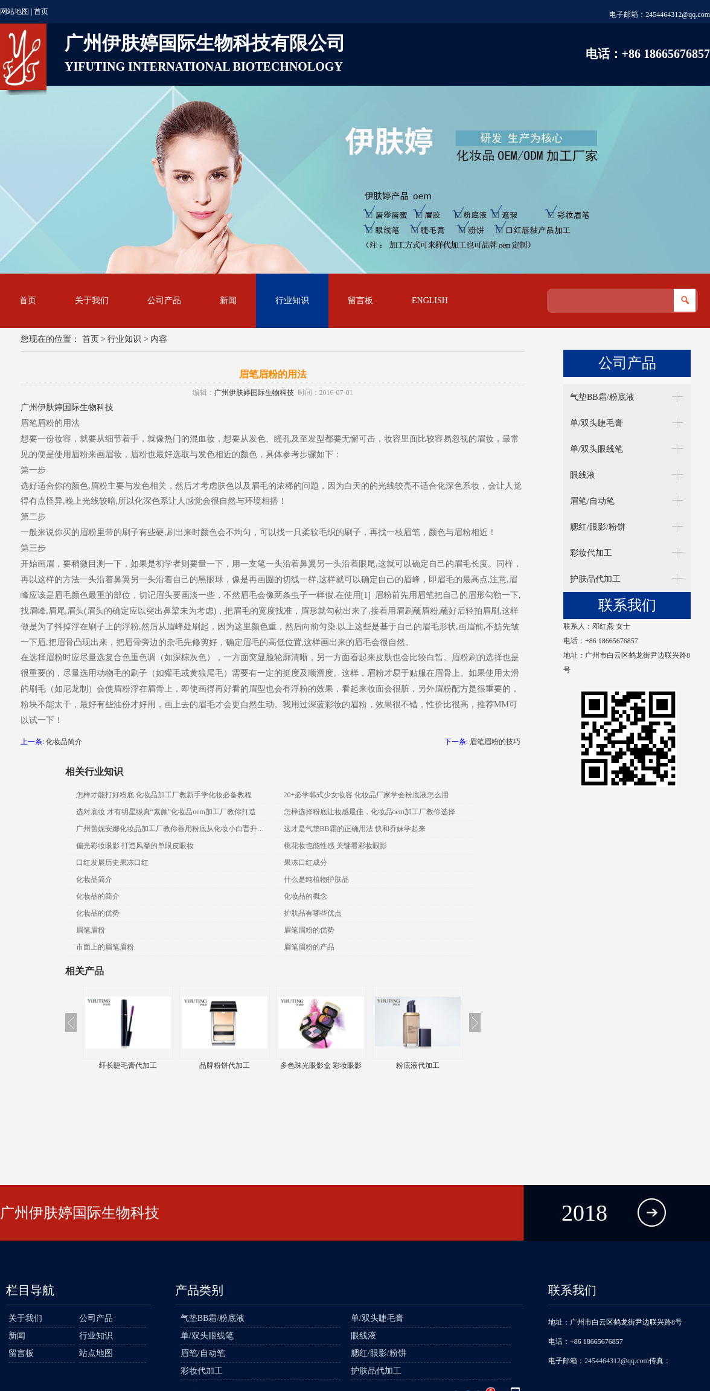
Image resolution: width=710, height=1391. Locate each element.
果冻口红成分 (305, 862)
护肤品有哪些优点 (313, 913)
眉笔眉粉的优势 (309, 930)
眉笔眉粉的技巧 (495, 741)
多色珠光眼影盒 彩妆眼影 (321, 1065)
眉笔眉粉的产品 (309, 947)
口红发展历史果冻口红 (112, 862)
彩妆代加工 (591, 552)
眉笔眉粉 (90, 930)
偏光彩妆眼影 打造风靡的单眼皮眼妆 (135, 845)
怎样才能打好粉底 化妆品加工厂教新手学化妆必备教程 (164, 795)
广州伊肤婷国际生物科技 (254, 392)
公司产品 (164, 300)
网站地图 (14, 11)
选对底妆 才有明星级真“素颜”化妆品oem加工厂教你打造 (166, 812)
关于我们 (92, 300)
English (430, 300)
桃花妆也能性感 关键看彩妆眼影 (335, 845)
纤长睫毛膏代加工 (128, 1065)
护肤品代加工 (595, 578)
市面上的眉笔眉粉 (105, 947)
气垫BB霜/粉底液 (602, 397)
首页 (41, 11)
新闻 (228, 300)
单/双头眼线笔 (596, 449)
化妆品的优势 (98, 913)
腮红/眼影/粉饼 (597, 527)
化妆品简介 (64, 741)
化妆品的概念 (305, 896)
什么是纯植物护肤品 (316, 879)
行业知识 (292, 300)
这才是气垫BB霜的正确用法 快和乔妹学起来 (355, 828)
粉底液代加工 (418, 1065)
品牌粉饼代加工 (224, 1065)
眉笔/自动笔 (592, 501)
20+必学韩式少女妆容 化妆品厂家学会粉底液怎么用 (366, 795)
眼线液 (582, 475)
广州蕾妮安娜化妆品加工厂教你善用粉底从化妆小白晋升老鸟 (171, 828)
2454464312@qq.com (677, 14)
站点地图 (96, 1353)
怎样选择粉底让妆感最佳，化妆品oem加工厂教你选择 (370, 812)
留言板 (360, 300)
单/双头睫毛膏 (596, 423)
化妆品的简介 (98, 896)
